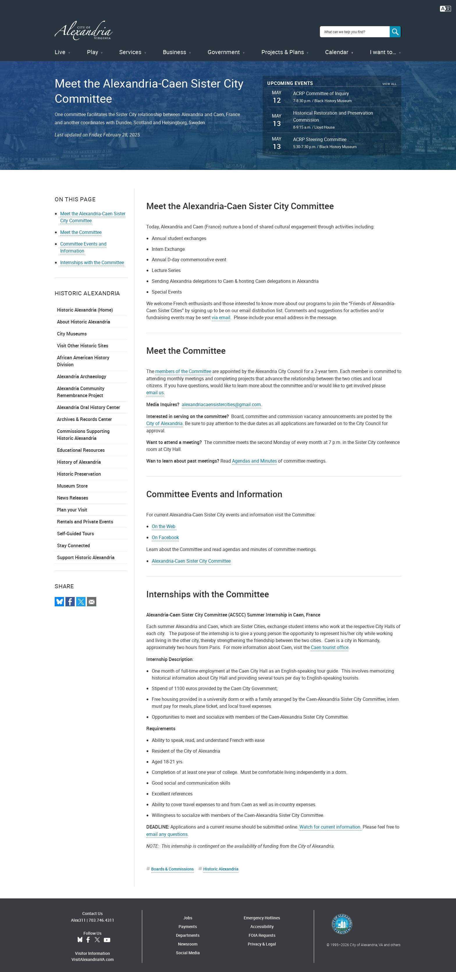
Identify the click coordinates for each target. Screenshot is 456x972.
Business (174, 49)
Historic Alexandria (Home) (85, 307)
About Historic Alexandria (83, 319)
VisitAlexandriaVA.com (93, 956)
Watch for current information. (330, 824)
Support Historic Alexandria (86, 554)
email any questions (167, 831)
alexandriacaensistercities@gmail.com (221, 401)
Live (60, 49)
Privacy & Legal (262, 941)
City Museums (72, 331)
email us (155, 389)
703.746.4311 (101, 917)
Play (92, 49)
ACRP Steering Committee (319, 137)
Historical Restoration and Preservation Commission (333, 113)
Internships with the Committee (92, 259)
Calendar (336, 49)
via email (221, 314)
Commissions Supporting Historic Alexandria (83, 431)
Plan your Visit (72, 507)
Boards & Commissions (172, 866)
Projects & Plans (282, 49)
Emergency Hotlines (262, 915)
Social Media (188, 950)
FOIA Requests (262, 932)
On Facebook (165, 534)
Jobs (187, 915)
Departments (188, 932)
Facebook (88, 937)
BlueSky (80, 937)
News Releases (72, 495)
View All (389, 81)
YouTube (107, 937)
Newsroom (187, 941)
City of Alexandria (164, 420)
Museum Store (72, 483)
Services (130, 49)
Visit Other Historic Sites (82, 343)
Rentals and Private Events (85, 519)
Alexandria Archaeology (81, 373)
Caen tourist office (329, 644)
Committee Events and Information (83, 244)
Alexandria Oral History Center (88, 404)
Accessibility (262, 923)
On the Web (164, 523)
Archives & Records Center (84, 416)
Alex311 (78, 917)
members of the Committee (183, 368)
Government (224, 49)
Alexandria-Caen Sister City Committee (191, 558)
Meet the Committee (80, 229)
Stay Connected (73, 542)
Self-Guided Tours (75, 530)
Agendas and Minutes (254, 458)
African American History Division (83, 358)
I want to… (383, 49)
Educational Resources (81, 447)
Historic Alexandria (220, 866)
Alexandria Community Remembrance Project (80, 389)
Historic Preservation (79, 471)
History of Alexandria (79, 459)
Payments (188, 923)
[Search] (395, 30)
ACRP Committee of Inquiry (321, 90)
